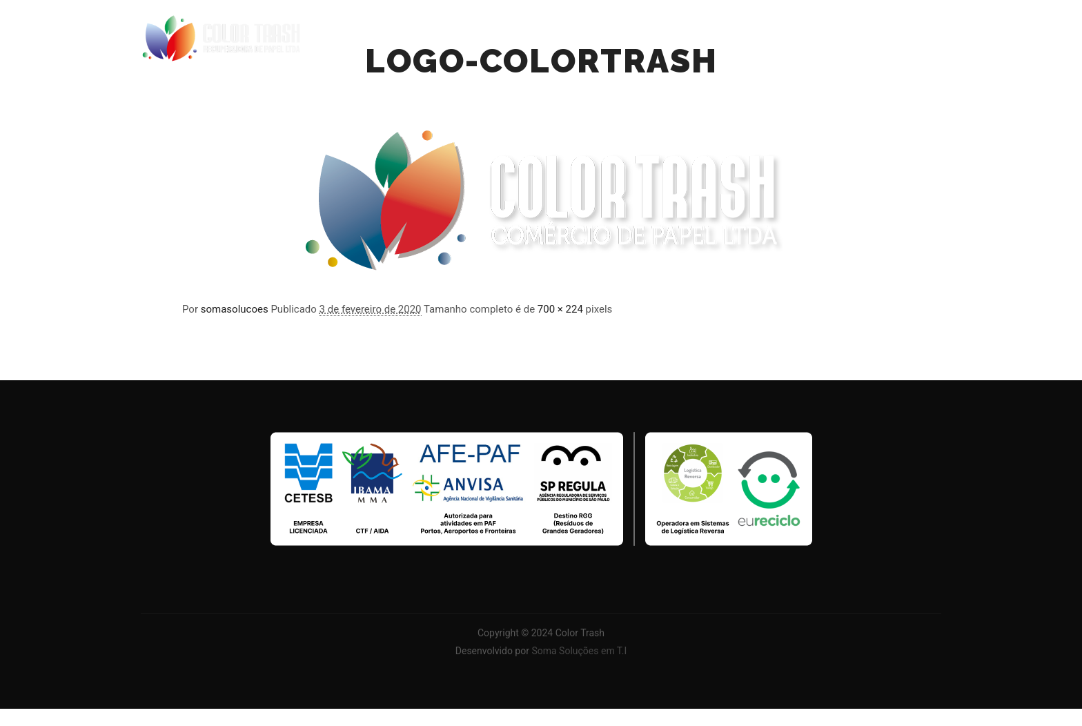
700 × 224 (560, 309)
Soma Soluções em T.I (579, 650)
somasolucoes (234, 309)
